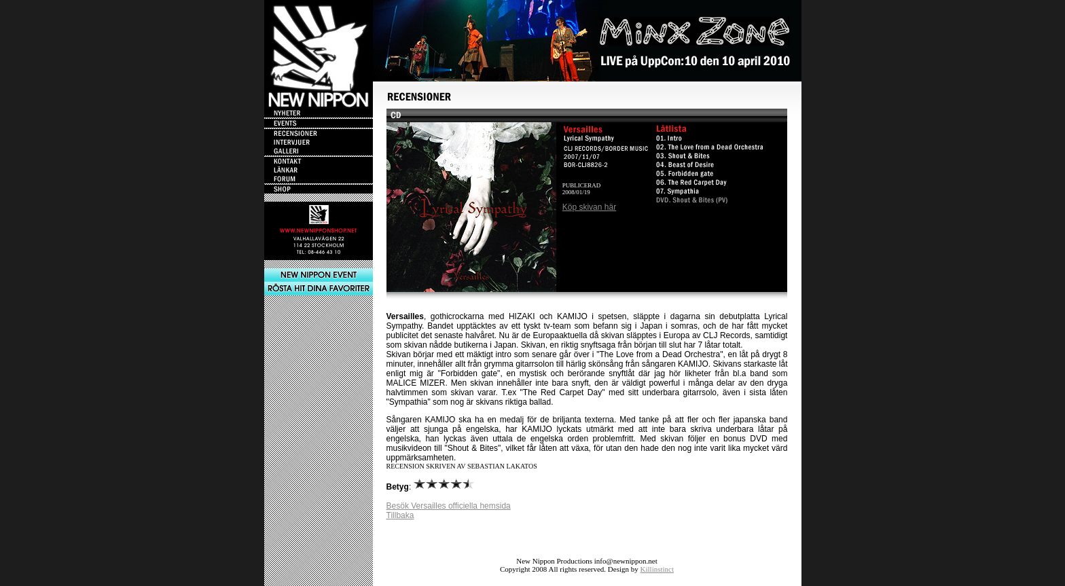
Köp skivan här (589, 207)
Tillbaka (400, 515)
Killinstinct (657, 569)
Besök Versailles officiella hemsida (448, 506)
